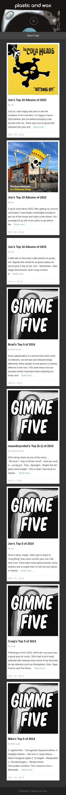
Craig (13, 646)
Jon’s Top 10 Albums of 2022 (27, 197)
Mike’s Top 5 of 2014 (21, 738)
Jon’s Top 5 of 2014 (21, 543)
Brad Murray (16, 349)
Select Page (33, 35)
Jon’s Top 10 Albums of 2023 (27, 100)
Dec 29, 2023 (16, 135)
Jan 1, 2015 (15, 481)
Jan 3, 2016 (15, 281)
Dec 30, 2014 (16, 676)
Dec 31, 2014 (16, 578)
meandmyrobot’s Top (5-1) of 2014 (31, 446)
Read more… (39, 127)
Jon (12, 105)
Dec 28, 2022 (16, 232)
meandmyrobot (17, 451)
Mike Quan (15, 744)
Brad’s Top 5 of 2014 (21, 344)
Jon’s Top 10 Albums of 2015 (27, 246)
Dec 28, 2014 (16, 777)
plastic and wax (33, 5)
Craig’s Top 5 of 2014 (22, 641)
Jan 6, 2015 (15, 383)
